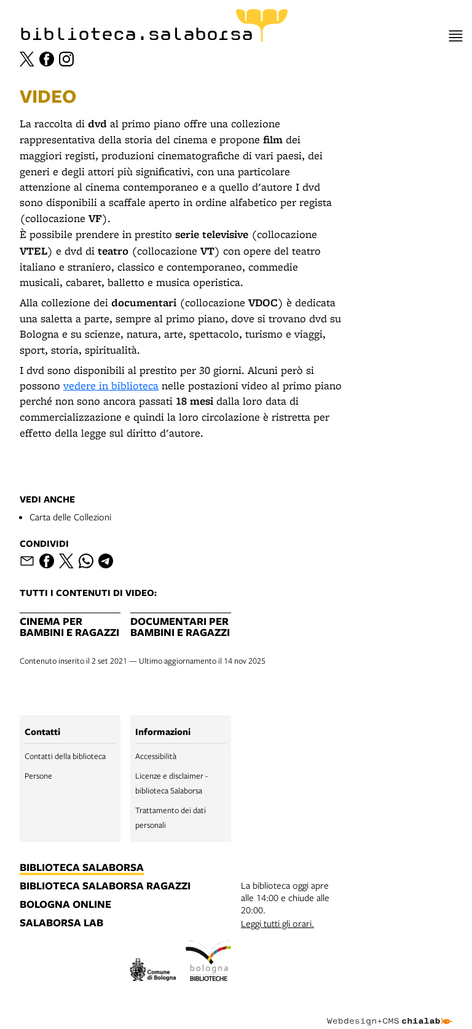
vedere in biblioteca (111, 385)
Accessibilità (155, 755)
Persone (38, 775)
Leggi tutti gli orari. (277, 923)
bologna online (65, 905)
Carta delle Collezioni (70, 517)
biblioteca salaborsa (82, 868)
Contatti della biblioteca (65, 755)
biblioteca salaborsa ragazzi (105, 886)
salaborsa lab (61, 923)
